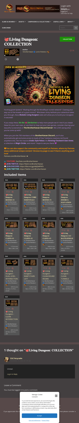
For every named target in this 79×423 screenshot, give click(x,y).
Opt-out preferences (35, 420)
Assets (22, 22)
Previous (6, 59)
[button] (56, 396)
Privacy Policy (45, 420)
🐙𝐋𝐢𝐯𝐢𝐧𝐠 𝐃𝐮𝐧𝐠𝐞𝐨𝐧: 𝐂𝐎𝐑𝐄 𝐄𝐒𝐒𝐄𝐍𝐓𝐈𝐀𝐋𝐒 (30, 197)
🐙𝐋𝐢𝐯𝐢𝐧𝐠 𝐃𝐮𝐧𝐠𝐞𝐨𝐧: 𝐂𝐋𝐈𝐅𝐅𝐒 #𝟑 (47, 235)
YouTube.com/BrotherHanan (27, 161)
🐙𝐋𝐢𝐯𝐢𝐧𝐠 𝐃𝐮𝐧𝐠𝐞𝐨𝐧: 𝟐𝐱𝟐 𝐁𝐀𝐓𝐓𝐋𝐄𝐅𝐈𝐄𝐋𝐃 (67, 235)
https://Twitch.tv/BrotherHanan (31, 164)
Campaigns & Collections (39, 22)
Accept (39, 416)
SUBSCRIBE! (6, 28)
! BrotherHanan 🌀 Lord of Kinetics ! (35, 52)
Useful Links (59, 22)
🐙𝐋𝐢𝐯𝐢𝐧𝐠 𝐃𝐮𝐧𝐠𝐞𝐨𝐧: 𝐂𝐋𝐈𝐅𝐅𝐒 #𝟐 (28, 235)
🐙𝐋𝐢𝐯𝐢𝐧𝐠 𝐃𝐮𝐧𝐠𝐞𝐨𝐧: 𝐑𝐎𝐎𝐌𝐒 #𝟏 (47, 197)
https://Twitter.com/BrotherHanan (33, 169)
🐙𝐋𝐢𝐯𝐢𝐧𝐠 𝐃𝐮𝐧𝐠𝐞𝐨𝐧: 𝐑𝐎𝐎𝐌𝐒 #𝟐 (10, 197)
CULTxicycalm (16, 358)
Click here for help (67, 13)
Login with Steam (66, 6)
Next (17, 59)
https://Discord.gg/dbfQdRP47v (32, 166)
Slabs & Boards (9, 22)
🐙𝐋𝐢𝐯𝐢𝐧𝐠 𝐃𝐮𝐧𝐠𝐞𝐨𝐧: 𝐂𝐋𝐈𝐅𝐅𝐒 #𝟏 (10, 235)
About (71, 22)
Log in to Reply (12, 374)
